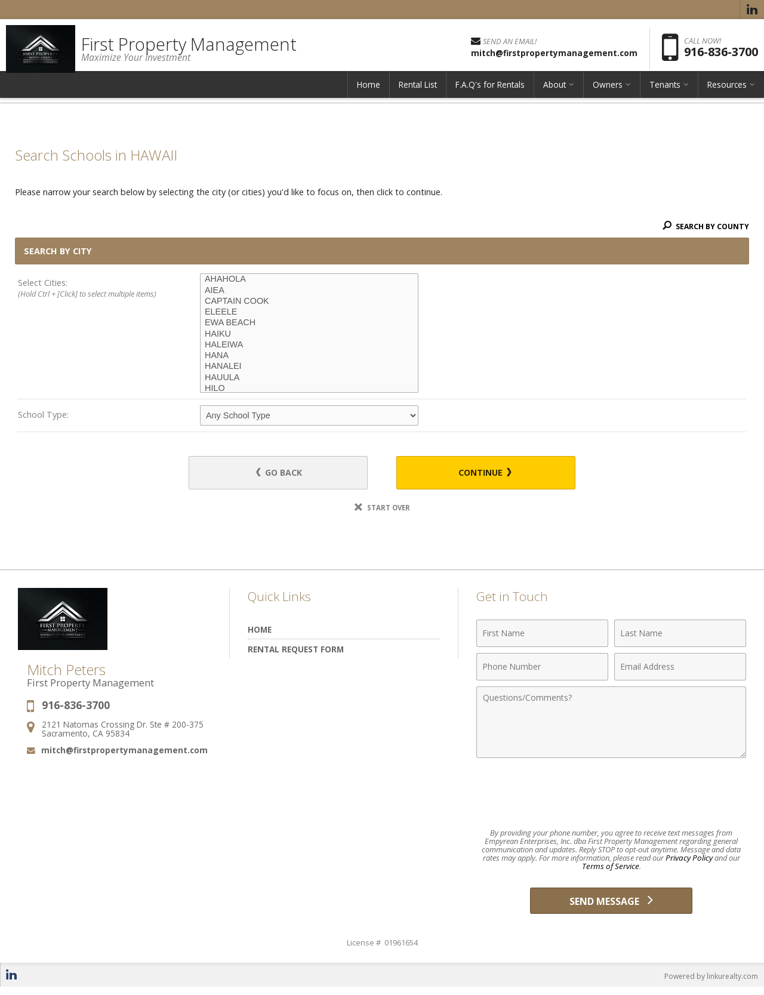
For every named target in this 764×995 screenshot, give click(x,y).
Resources (727, 92)
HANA (309, 355)
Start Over (382, 509)
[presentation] (611, 795)
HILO (309, 388)
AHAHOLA (309, 279)
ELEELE (309, 312)
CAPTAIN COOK (309, 301)
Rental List (418, 92)
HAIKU (309, 334)
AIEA (309, 290)
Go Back (286, 473)
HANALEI (309, 366)
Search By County (703, 226)
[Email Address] (680, 668)
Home (368, 92)
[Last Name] (680, 635)
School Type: (43, 414)
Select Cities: (91, 289)
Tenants (664, 92)
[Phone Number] (542, 668)
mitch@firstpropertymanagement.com (124, 751)
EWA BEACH (309, 323)
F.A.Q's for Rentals (490, 92)
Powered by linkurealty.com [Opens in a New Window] (708, 983)
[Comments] (611, 724)
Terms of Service (610, 868)
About (554, 92)
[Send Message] (611, 905)
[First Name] (542, 635)
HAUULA (309, 377)
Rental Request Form (296, 651)
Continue (478, 473)
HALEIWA (309, 345)
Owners (608, 92)
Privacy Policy (689, 860)
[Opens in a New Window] (752, 9)
